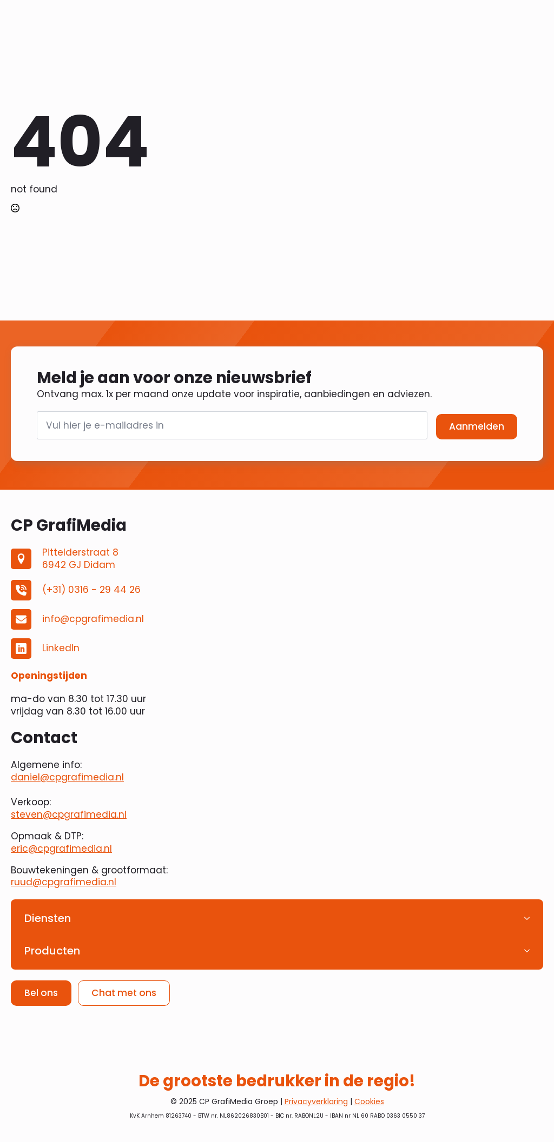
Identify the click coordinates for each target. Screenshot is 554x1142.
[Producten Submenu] (530, 950)
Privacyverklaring (316, 1101)
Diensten (47, 918)
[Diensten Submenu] (530, 918)
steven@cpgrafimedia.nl (69, 814)
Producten (52, 950)
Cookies (369, 1101)
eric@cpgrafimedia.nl (61, 848)
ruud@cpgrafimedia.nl (63, 882)
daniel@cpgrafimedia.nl (67, 777)
